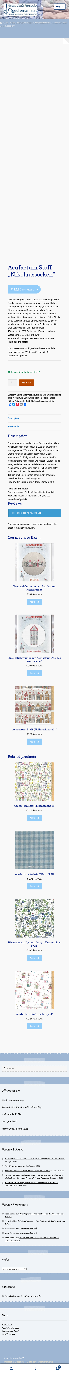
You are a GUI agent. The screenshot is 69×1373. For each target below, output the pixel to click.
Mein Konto (11, 1368)
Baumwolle (29, 398)
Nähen (11, 401)
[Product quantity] (12, 382)
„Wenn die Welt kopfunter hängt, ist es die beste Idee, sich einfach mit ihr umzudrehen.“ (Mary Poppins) (34, 1177)
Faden (45, 398)
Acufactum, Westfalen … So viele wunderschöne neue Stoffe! (35, 1158)
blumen (38, 398)
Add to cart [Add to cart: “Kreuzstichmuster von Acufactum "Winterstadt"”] (34, 601)
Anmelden (7, 1324)
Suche (34, 1368)
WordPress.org (8, 1334)
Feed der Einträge (10, 1328)
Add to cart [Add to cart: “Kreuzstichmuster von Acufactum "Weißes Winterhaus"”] (34, 673)
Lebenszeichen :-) (28, 1228)
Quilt (27, 401)
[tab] (34, 419)
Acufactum (18, 398)
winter (51, 401)
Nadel (52, 398)
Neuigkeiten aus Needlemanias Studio (23, 1296)
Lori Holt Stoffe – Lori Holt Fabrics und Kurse (27, 1170)
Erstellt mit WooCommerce (40, 1362)
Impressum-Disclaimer (14, 1362)
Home (5, 23)
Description (13, 418)
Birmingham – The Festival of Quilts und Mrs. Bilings (34, 1215)
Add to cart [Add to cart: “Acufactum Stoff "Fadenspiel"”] (34, 1026)
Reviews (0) (13, 426)
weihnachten (42, 401)
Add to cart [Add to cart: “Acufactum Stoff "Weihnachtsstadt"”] (34, 741)
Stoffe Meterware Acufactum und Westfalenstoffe (30, 23)
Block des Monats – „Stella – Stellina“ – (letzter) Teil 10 (32, 1239)
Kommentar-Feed (10, 1331)
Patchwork (19, 401)
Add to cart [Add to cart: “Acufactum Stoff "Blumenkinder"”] (34, 817)
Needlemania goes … (15, 1166)
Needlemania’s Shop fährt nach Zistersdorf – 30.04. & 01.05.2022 (31, 1184)
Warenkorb (53, 1366)
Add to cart (26, 382)
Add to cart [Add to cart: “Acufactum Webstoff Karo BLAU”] (34, 886)
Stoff (33, 401)
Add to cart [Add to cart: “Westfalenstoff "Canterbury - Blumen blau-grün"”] (34, 957)
